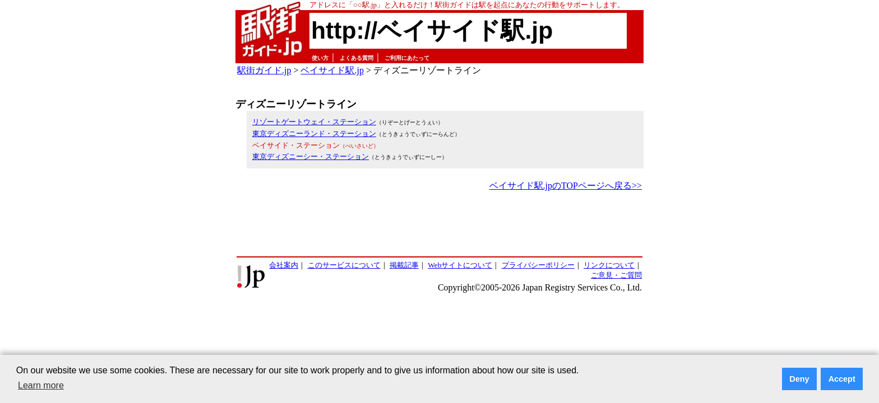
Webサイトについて (460, 265)
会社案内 (283, 265)
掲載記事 (404, 265)
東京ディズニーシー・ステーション (310, 156)
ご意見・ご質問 (616, 275)
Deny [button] (799, 378)
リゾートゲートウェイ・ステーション (314, 122)
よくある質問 (356, 58)
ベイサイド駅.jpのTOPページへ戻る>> (565, 185)
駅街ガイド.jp (264, 70)
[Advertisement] (439, 224)
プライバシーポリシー (538, 265)
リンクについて (609, 265)
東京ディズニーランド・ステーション (314, 133)
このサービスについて (344, 265)
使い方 (320, 58)
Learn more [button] (41, 385)
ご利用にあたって (407, 58)
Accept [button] (842, 378)
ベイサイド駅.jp (331, 70)
